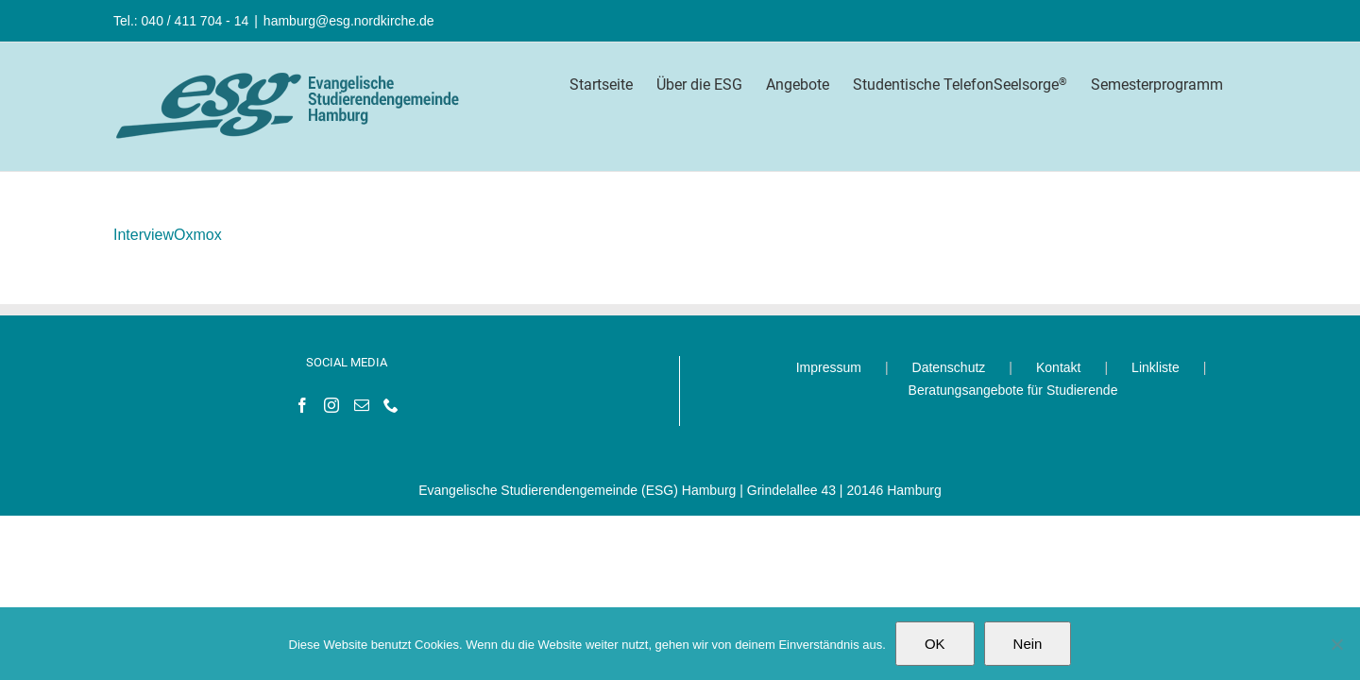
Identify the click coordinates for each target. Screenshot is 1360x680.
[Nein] (1336, 644)
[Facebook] (302, 405)
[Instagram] (331, 405)
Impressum (828, 367)
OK (935, 644)
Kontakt (1058, 367)
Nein (1028, 644)
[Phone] (391, 405)
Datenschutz (949, 367)
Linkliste (1155, 367)
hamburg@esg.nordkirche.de (349, 20)
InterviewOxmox (167, 235)
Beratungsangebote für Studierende (1013, 390)
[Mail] (361, 405)
